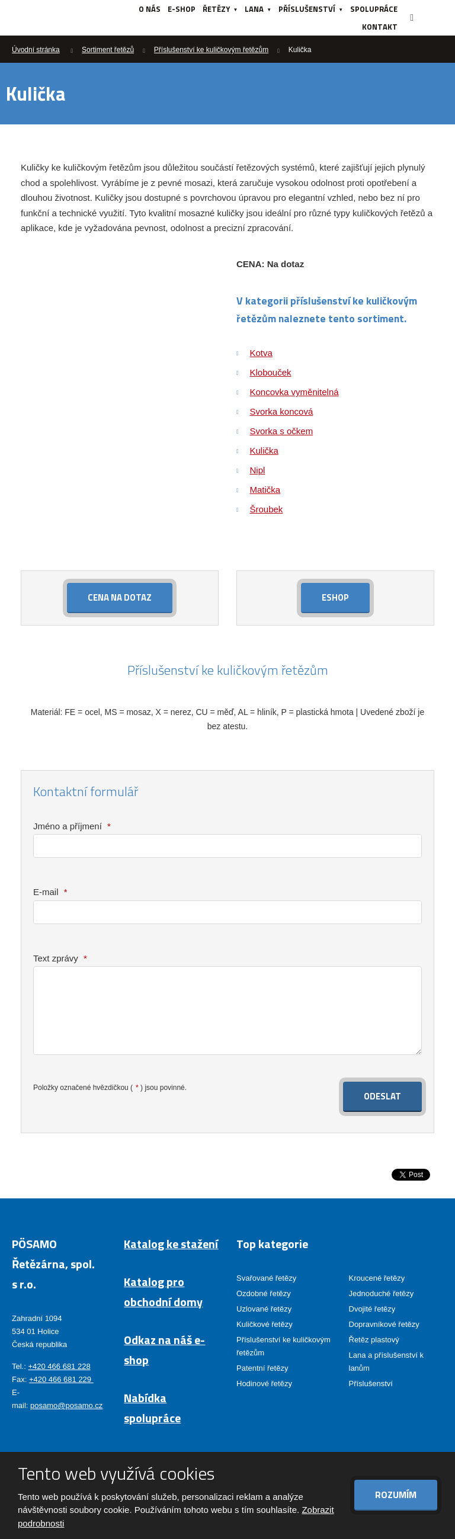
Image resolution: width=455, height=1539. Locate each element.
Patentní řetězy (262, 1368)
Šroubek (266, 509)
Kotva (261, 353)
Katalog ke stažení (171, 1243)
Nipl (257, 470)
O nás (150, 9)
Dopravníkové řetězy (384, 1323)
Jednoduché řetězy (381, 1292)
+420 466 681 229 (61, 1379)
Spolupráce (374, 9)
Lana (254, 9)
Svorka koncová (281, 411)
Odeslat (382, 1096)
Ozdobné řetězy (263, 1292)
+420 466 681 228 (59, 1365)
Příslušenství (306, 9)
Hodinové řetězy (264, 1383)
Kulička (264, 450)
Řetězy (216, 9)
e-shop (182, 9)
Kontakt (380, 27)
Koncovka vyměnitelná (294, 392)
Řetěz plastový (374, 1339)
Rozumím (395, 1494)
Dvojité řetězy (372, 1308)
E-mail (50, 892)
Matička (265, 490)
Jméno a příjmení (72, 826)
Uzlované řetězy (263, 1308)
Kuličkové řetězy (264, 1323)
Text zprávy (60, 958)
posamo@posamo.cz (66, 1405)
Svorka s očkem (281, 431)
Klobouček (270, 372)
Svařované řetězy (266, 1277)
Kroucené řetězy (377, 1277)
